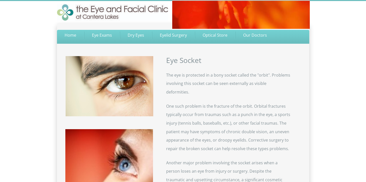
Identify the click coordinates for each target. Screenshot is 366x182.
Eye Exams (102, 35)
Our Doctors (255, 35)
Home (70, 35)
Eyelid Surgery (173, 35)
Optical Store (215, 35)
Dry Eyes (136, 35)
